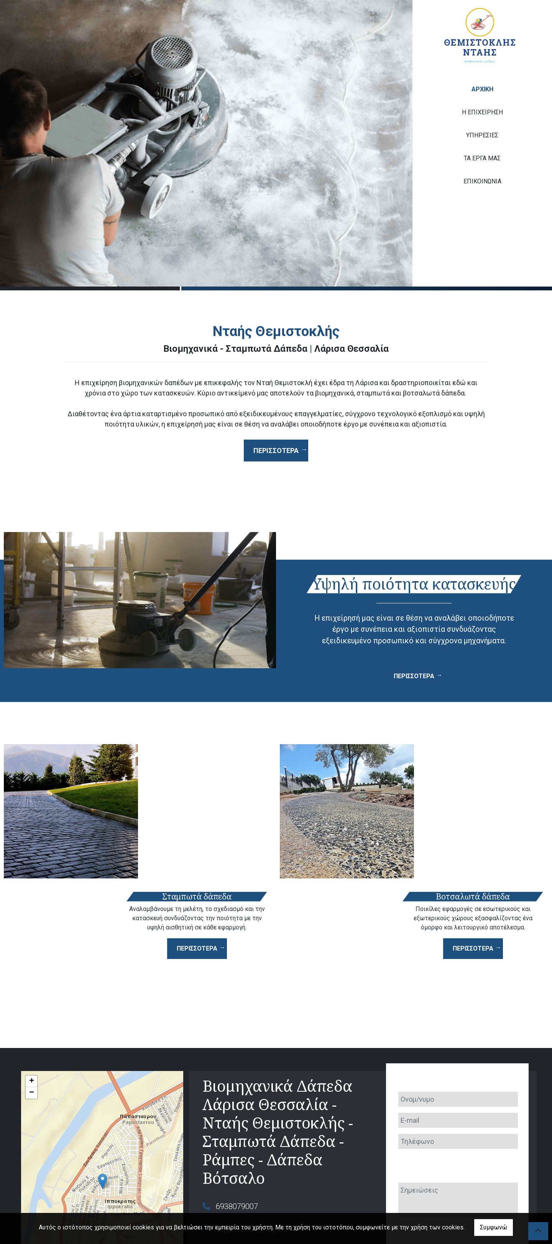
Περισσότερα (276, 451)
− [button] (31, 1006)
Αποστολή (457, 1184)
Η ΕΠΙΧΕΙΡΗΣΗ (482, 112)
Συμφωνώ (493, 1227)
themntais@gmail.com (254, 1166)
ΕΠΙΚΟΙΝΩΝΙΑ (482, 181)
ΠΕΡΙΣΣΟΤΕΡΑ (414, 676)
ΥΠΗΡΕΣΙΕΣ (482, 135)
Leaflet (29, 1211)
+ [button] (31, 995)
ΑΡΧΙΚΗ (482, 89)
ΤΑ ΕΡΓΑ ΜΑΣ (482, 158)
